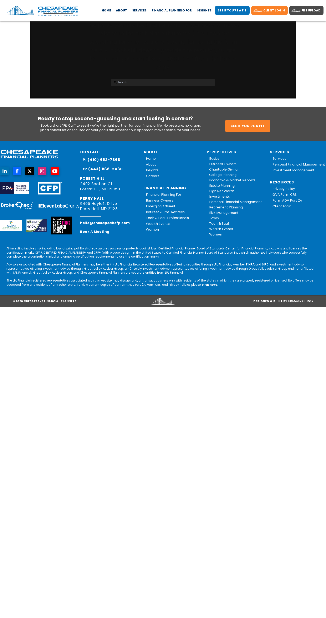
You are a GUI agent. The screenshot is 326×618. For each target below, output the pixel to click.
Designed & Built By (283, 301)
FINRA (250, 264)
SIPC (265, 264)
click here (209, 285)
